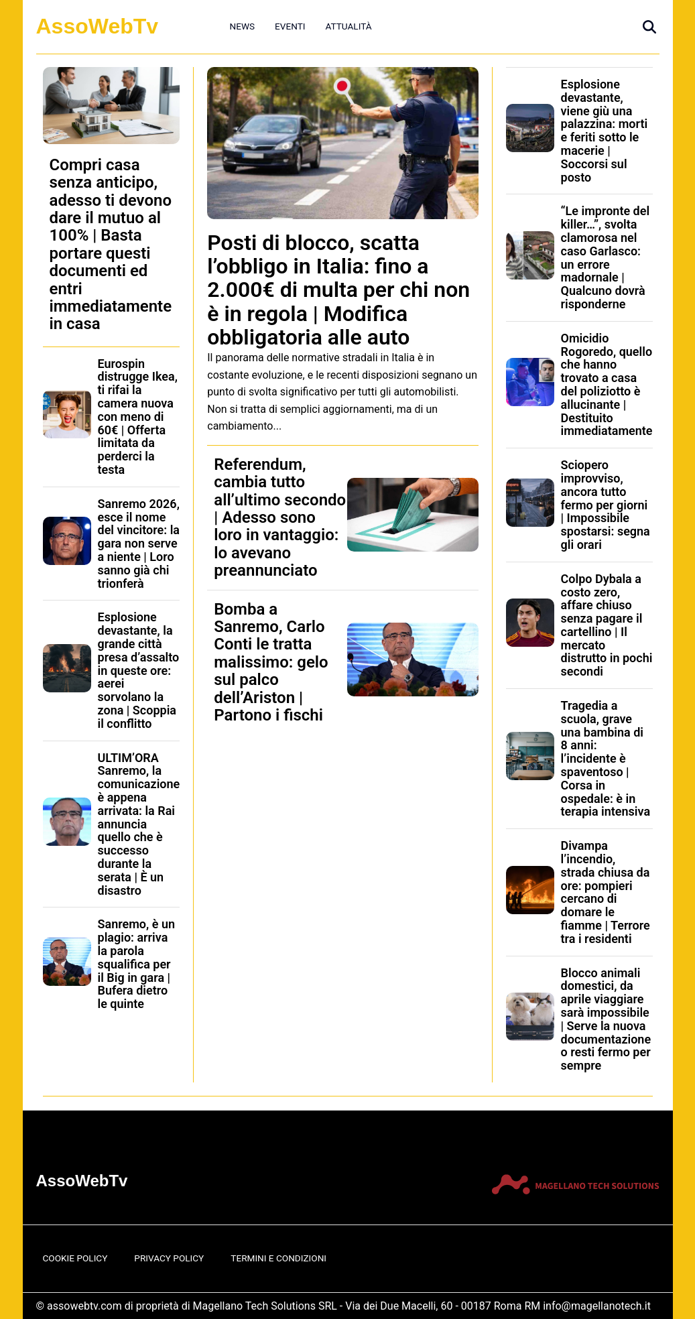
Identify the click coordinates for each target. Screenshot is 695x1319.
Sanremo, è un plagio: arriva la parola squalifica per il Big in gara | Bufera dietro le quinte (137, 964)
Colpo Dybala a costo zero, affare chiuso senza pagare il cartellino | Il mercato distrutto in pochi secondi (607, 625)
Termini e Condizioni (278, 1258)
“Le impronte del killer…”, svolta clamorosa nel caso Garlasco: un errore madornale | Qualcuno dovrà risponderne (605, 257)
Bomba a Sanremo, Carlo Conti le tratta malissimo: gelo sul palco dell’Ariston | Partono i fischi (271, 662)
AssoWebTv (97, 26)
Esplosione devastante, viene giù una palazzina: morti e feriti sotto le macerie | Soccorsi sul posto (604, 130)
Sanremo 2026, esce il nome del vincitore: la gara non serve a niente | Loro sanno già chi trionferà (139, 543)
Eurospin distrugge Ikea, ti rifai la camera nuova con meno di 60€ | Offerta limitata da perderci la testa (138, 417)
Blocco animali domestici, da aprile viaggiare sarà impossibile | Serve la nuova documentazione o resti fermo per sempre (606, 1019)
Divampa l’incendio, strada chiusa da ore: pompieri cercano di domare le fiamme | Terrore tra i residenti (605, 892)
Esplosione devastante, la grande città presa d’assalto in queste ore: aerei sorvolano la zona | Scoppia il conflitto (139, 670)
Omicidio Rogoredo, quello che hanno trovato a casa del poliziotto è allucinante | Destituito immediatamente (607, 384)
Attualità (348, 26)
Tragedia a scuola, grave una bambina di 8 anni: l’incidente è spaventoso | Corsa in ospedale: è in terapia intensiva (606, 758)
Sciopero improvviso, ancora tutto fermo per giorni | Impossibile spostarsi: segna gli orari (605, 505)
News (242, 26)
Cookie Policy (75, 1258)
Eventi (290, 26)
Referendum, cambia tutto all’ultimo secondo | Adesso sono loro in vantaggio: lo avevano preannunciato (280, 517)
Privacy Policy (169, 1258)
